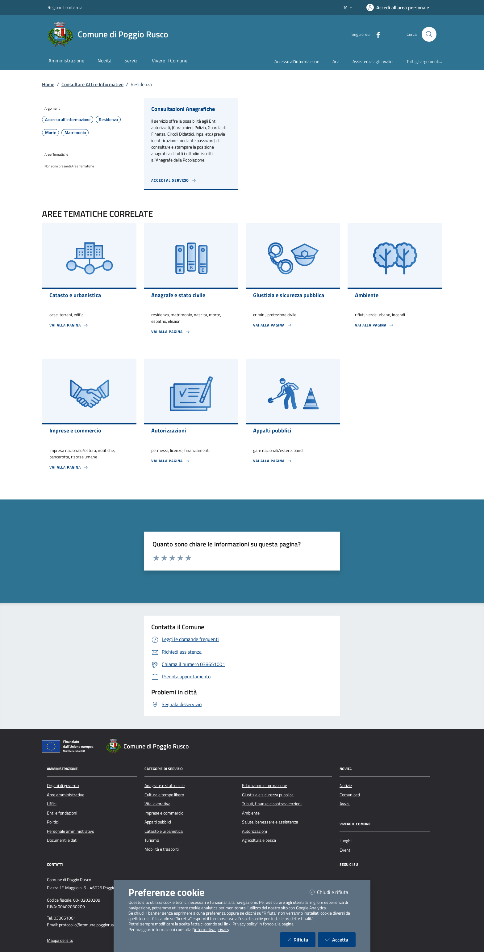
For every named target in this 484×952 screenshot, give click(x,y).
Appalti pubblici (157, 822)
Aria (336, 61)
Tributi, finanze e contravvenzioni (272, 803)
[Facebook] (375, 34)
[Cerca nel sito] (429, 34)
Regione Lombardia (65, 7)
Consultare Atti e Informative (92, 84)
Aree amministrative (65, 794)
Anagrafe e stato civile (164, 785)
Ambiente (251, 813)
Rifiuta (301, 939)
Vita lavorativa (157, 803)
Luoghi (346, 840)
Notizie (346, 785)
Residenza (108, 119)
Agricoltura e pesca (259, 840)
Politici (53, 822)
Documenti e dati (62, 840)
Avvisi (345, 803)
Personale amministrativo (70, 831)
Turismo (151, 840)
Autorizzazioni (254, 831)
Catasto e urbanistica (163, 831)
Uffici (51, 803)
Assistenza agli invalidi (373, 61)
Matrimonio (75, 132)
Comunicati (350, 794)
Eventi (345, 850)
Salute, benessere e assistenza (270, 822)
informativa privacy (211, 929)
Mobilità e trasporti (161, 849)
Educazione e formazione (264, 785)
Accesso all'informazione (296, 61)
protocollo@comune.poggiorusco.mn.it (93, 924)
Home (48, 84)
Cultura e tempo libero (164, 794)
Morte (50, 132)
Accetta (340, 939)
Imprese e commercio (163, 813)
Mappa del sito (60, 940)
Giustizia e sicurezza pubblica (268, 794)
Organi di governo (63, 785)
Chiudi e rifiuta (333, 892)
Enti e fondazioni (62, 813)
